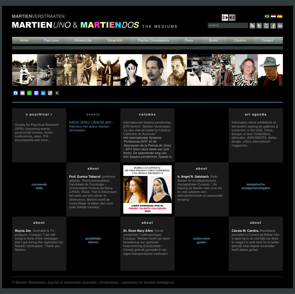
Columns (240, 40)
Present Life (83, 40)
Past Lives (51, 40)
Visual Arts (114, 40)
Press (189, 40)
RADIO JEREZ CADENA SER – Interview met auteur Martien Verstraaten (91, 126)
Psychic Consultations (153, 40)
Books (213, 40)
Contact (267, 40)
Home (24, 40)
